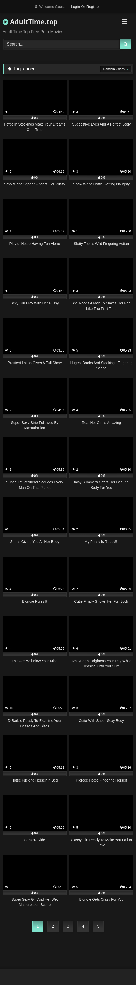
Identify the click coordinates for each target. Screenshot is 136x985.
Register (93, 7)
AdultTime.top (30, 21)
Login (75, 7)
